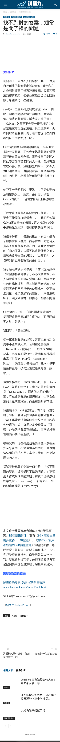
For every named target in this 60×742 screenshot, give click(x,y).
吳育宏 (14, 616)
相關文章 (8, 670)
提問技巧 (24, 616)
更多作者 (21, 670)
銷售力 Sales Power (18, 605)
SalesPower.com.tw (13, 34)
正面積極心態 (29, 17)
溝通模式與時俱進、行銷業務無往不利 (16, 655)
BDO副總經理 (18, 535)
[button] (5, 4)
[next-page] (10, 726)
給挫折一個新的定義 (46, 653)
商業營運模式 (25, 12)
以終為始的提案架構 (33, 710)
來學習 (13, 12)
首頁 (5, 12)
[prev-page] (5, 726)
